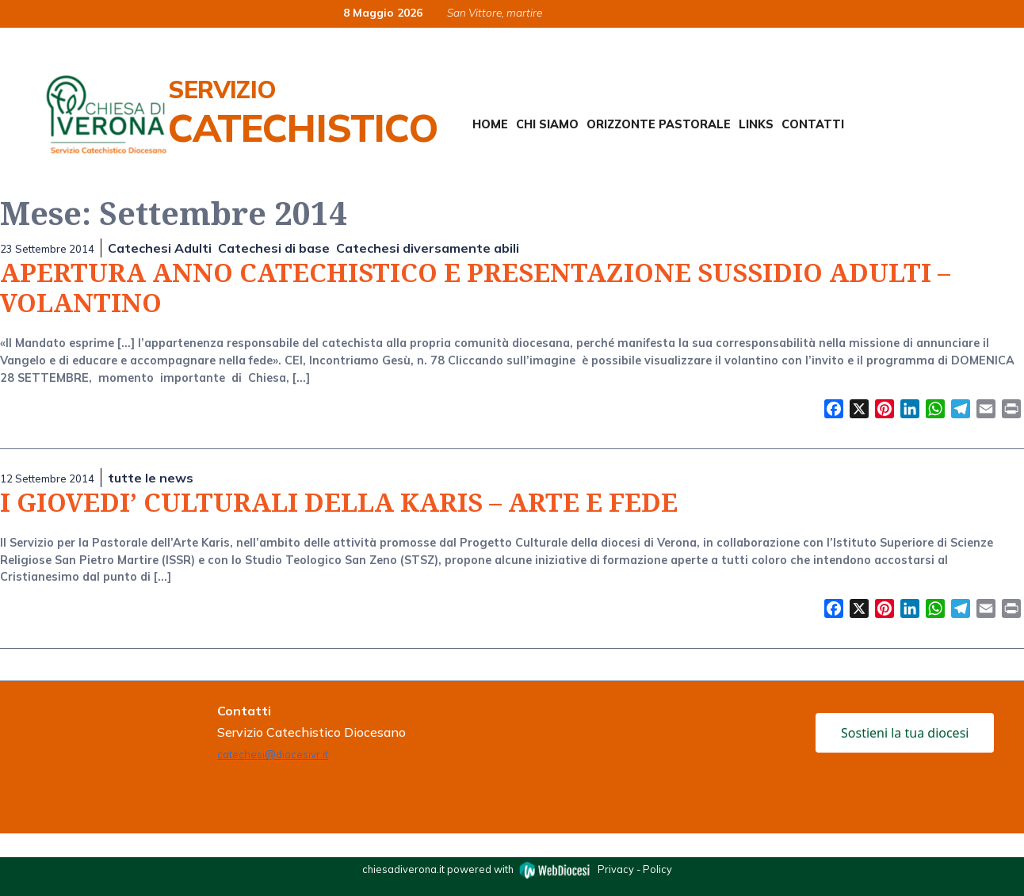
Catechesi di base (274, 248)
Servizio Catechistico (302, 112)
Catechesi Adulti (160, 248)
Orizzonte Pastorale (659, 124)
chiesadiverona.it (403, 868)
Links (756, 124)
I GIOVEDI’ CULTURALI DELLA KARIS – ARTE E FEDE (339, 502)
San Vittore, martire (494, 12)
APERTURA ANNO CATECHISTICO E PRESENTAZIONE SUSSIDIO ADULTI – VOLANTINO (475, 287)
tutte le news (150, 478)
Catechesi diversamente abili (427, 248)
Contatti (812, 124)
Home (490, 124)
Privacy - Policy (635, 868)
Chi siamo (547, 124)
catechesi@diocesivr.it (272, 754)
